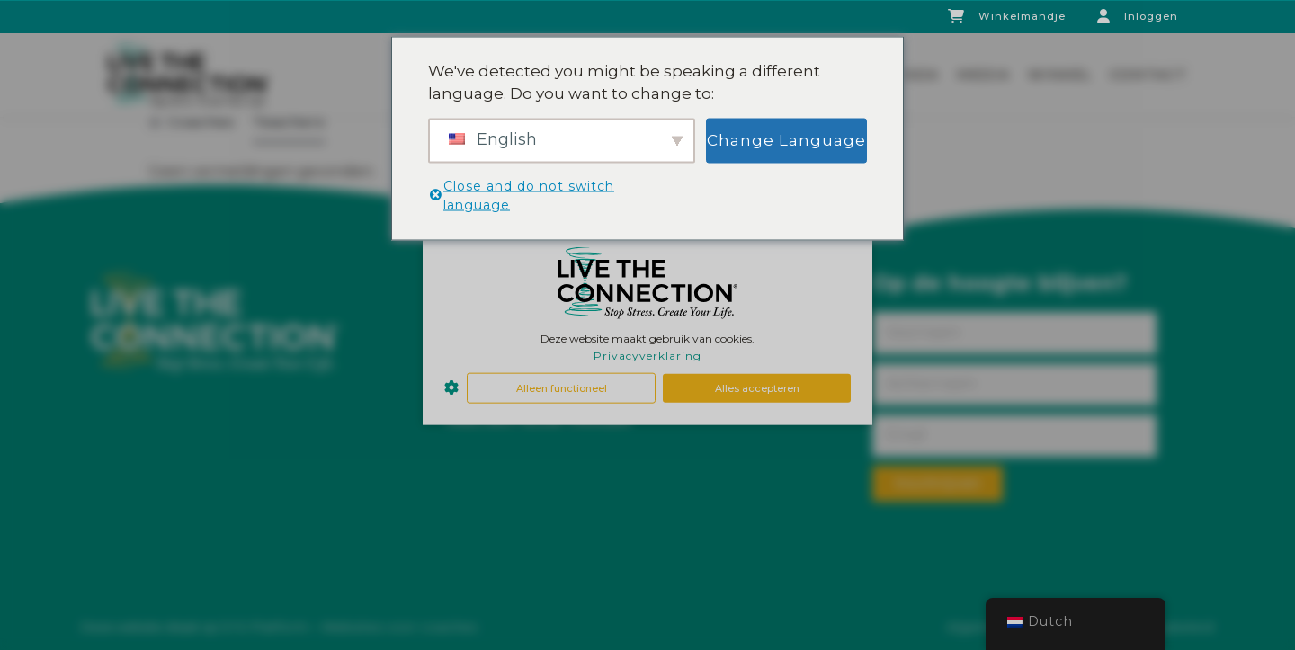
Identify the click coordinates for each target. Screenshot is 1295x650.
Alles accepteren (757, 387)
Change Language (786, 139)
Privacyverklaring (647, 355)
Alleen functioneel (561, 387)
